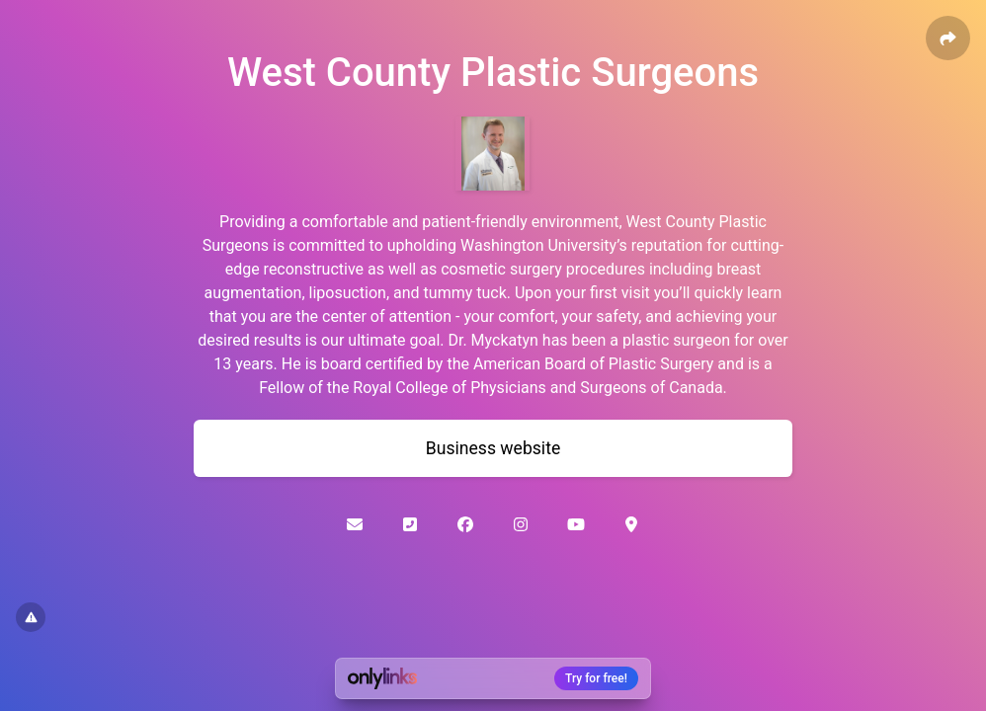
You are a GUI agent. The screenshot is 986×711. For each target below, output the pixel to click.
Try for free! (596, 678)
